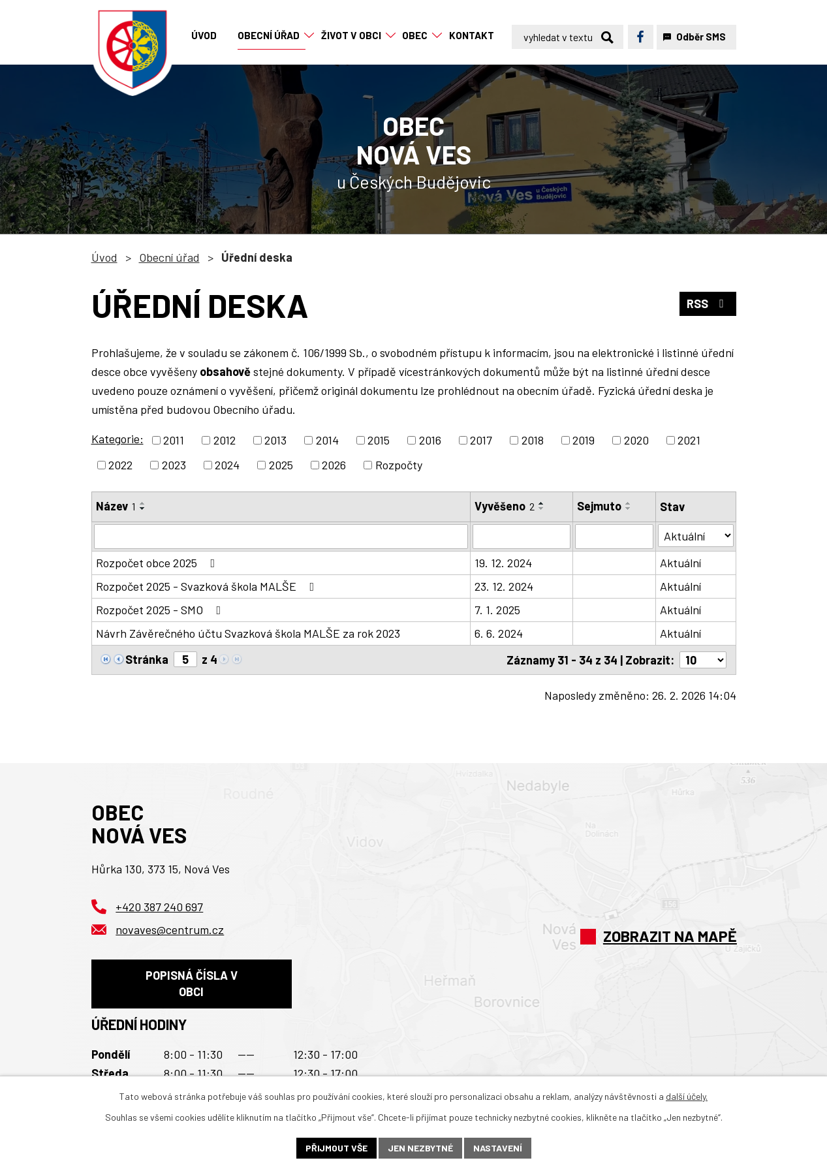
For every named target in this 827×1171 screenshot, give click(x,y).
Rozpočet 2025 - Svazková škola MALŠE (208, 586)
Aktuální (680, 562)
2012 (224, 440)
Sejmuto (599, 506)
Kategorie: (117, 438)
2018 (533, 440)
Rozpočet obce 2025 (158, 562)
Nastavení (497, 1147)
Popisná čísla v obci (192, 983)
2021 (689, 440)
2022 (120, 465)
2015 (378, 440)
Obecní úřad (169, 257)
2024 (227, 465)
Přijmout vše (336, 1147)
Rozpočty (398, 465)
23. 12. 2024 (504, 586)
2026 (334, 465)
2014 (327, 440)
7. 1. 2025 (497, 609)
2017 (481, 440)
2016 (430, 440)
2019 (583, 440)
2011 (173, 440)
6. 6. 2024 (499, 633)
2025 (281, 465)
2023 (174, 465)
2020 (636, 440)
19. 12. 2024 (503, 562)
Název (116, 506)
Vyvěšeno (505, 506)
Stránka (146, 659)
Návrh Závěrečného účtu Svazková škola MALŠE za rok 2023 (248, 633)
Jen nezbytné (420, 1147)
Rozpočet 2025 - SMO (161, 609)
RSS (708, 303)
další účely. (687, 1096)
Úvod (104, 257)
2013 (275, 440)
